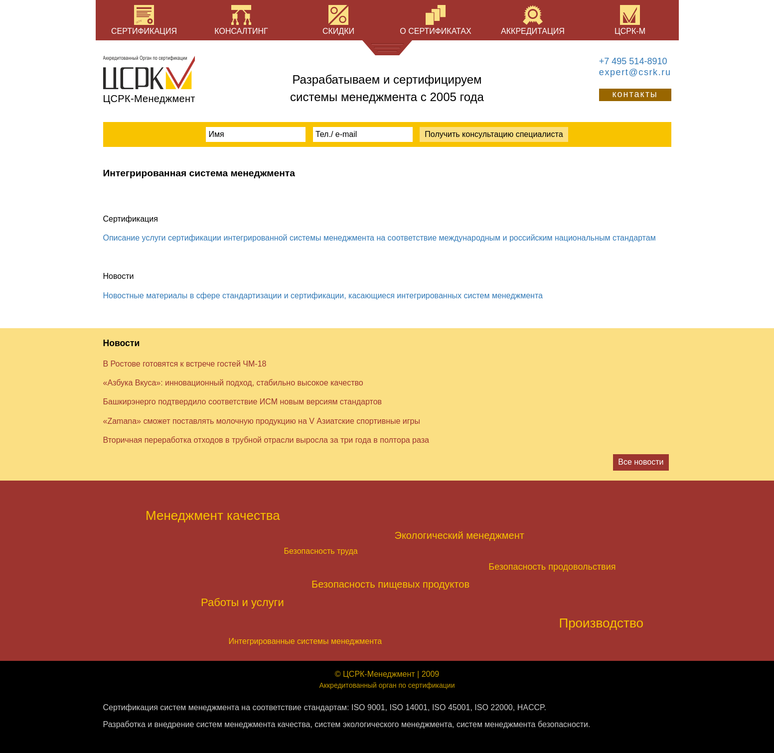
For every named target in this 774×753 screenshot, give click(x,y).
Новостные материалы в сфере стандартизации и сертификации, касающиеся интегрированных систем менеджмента (323, 295)
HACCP (530, 707)
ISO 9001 (368, 707)
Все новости (640, 462)
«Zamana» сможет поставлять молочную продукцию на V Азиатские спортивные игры (262, 421)
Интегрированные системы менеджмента (305, 641)
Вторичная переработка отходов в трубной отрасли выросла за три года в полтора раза (266, 440)
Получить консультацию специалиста (494, 134)
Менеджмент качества (213, 515)
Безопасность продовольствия (552, 567)
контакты (634, 94)
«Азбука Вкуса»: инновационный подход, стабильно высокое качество (233, 382)
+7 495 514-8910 (633, 61)
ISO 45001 (451, 707)
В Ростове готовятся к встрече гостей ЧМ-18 (185, 364)
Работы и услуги (242, 602)
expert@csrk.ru (635, 72)
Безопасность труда (321, 551)
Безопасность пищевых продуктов (390, 584)
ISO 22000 (493, 707)
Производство (601, 623)
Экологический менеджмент (459, 535)
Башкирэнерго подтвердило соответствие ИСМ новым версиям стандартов (242, 401)
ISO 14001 (408, 707)
